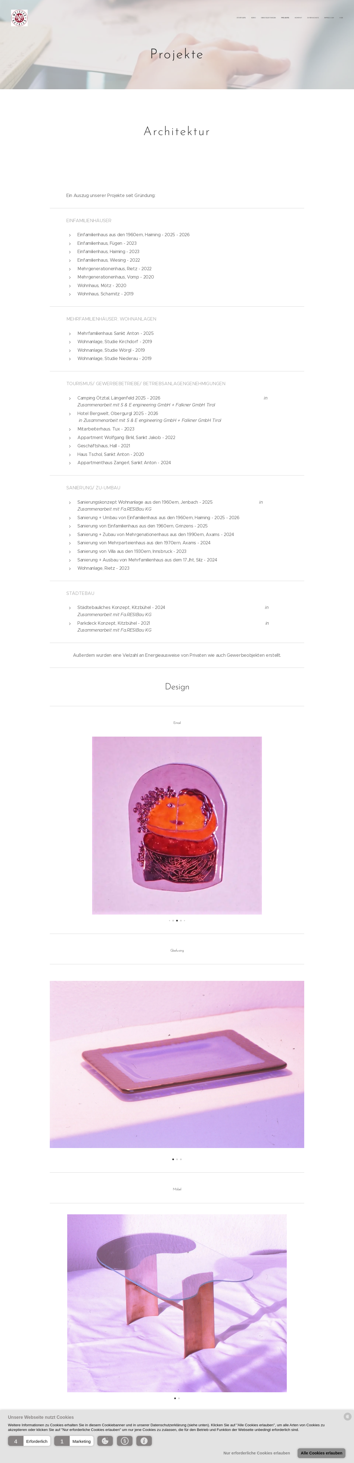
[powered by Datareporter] (347, 1420)
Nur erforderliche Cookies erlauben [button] (256, 1453)
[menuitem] (305, 18)
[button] (29, 1441)
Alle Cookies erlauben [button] (321, 1453)
